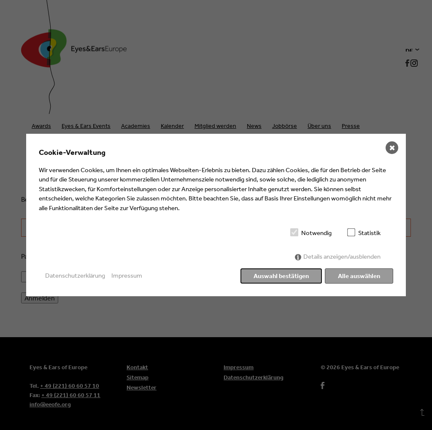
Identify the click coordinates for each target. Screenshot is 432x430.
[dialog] (216, 215)
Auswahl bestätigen (281, 276)
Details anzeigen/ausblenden (342, 256)
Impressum (126, 275)
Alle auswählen (359, 276)
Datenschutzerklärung (75, 275)
